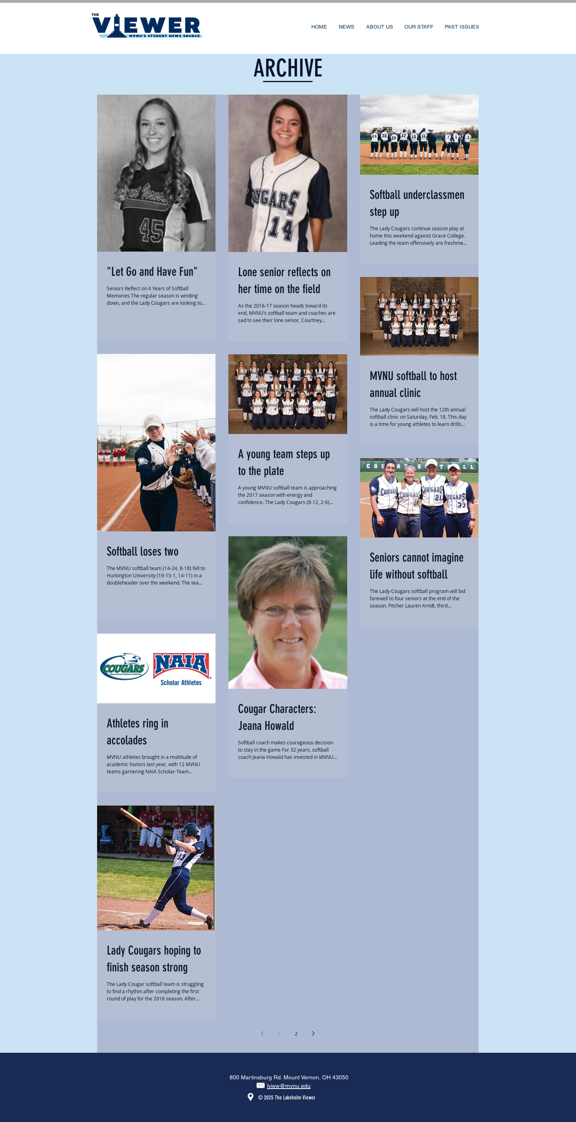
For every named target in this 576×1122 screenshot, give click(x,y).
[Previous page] (262, 1033)
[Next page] (313, 1033)
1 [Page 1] (279, 1033)
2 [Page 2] (296, 1033)
